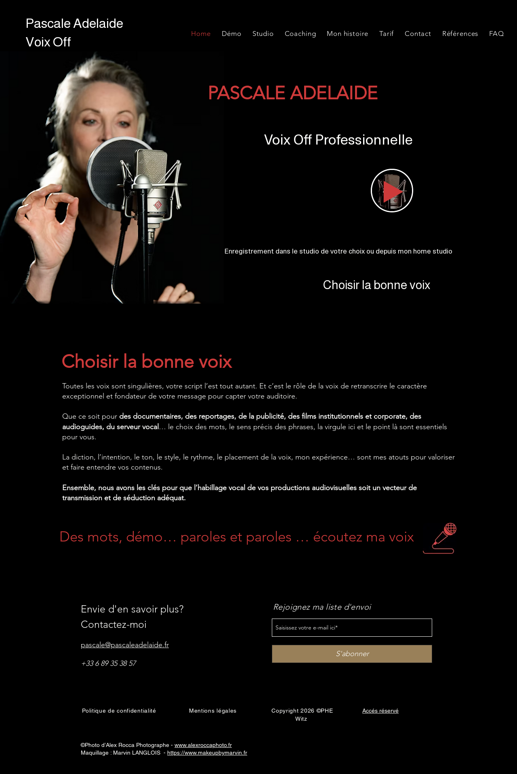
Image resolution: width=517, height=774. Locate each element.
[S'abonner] (352, 654)
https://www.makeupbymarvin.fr (207, 752)
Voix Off (49, 41)
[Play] (393, 192)
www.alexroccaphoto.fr (203, 745)
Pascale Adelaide (74, 23)
